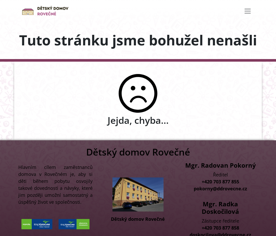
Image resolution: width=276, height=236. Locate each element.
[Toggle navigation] (248, 11)
